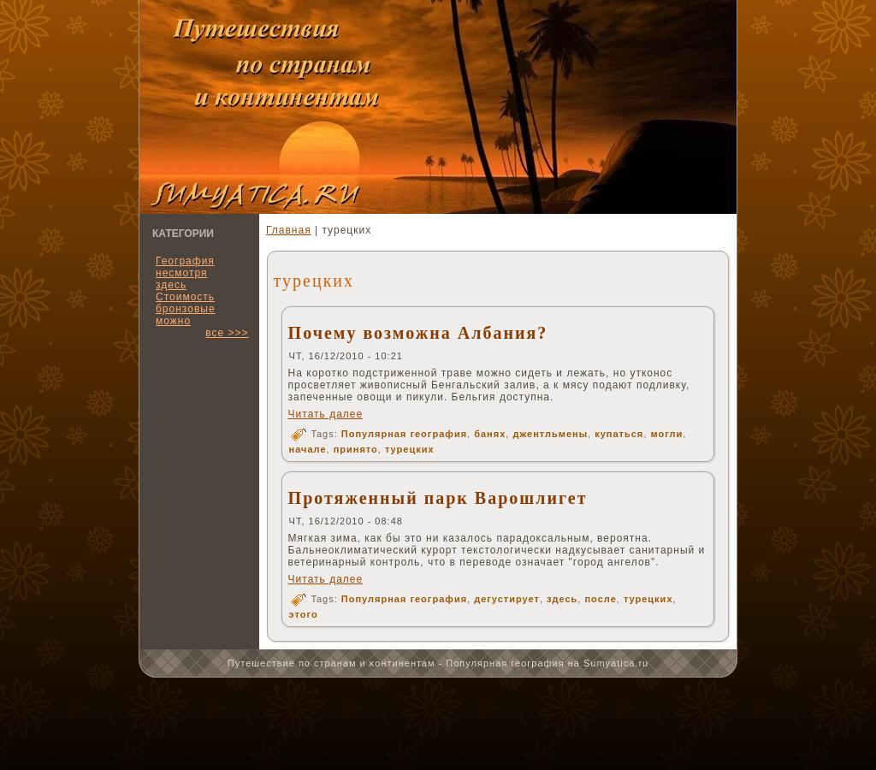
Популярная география (404, 434)
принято (356, 449)
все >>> (226, 333)
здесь (562, 599)
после (600, 599)
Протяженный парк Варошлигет (438, 498)
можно (173, 321)
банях (490, 434)
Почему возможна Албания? (418, 332)
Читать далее (326, 414)
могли (666, 434)
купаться (619, 434)
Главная (288, 230)
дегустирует (507, 599)
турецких (410, 449)
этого (303, 614)
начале (308, 449)
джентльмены (550, 434)
